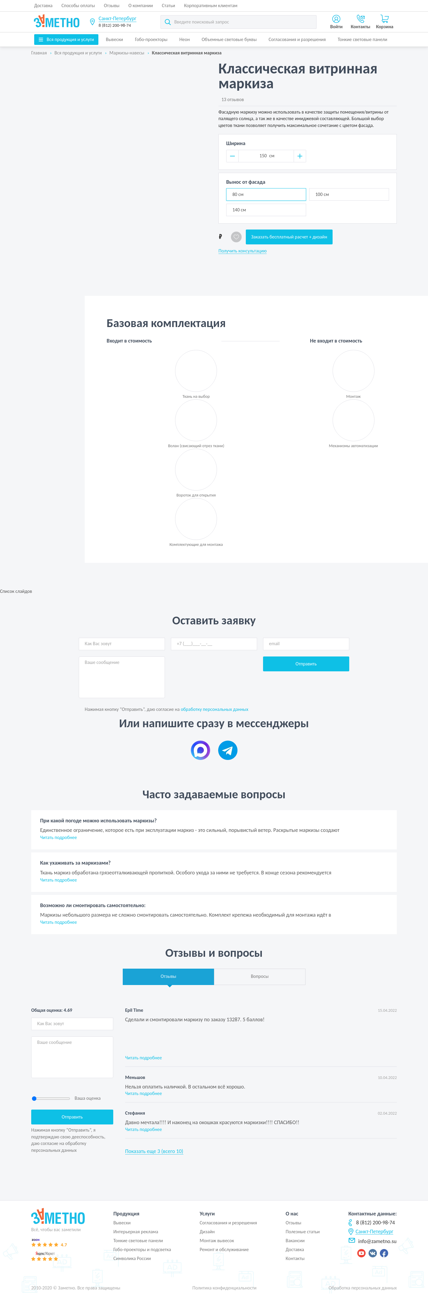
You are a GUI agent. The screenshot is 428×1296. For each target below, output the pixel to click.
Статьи (168, 5)
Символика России (132, 1258)
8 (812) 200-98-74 (115, 25)
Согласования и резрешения (228, 1223)
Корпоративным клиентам (210, 5)
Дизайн (207, 1231)
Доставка (43, 5)
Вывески (114, 39)
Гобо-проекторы (151, 39)
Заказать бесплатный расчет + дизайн (289, 237)
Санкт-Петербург (117, 18)
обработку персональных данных (214, 709)
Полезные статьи (303, 1231)
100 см (322, 194)
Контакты (295, 1258)
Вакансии (295, 1240)
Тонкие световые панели (362, 39)
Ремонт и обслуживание (224, 1249)
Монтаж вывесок (217, 1240)
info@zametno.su (372, 1241)
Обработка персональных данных (362, 1288)
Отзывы (111, 5)
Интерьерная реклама (135, 1231)
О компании (140, 5)
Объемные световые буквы (229, 39)
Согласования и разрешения (297, 39)
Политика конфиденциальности (224, 1288)
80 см (237, 194)
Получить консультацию (242, 251)
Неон (185, 39)
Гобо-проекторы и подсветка (142, 1249)
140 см (239, 210)
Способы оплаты (78, 5)
